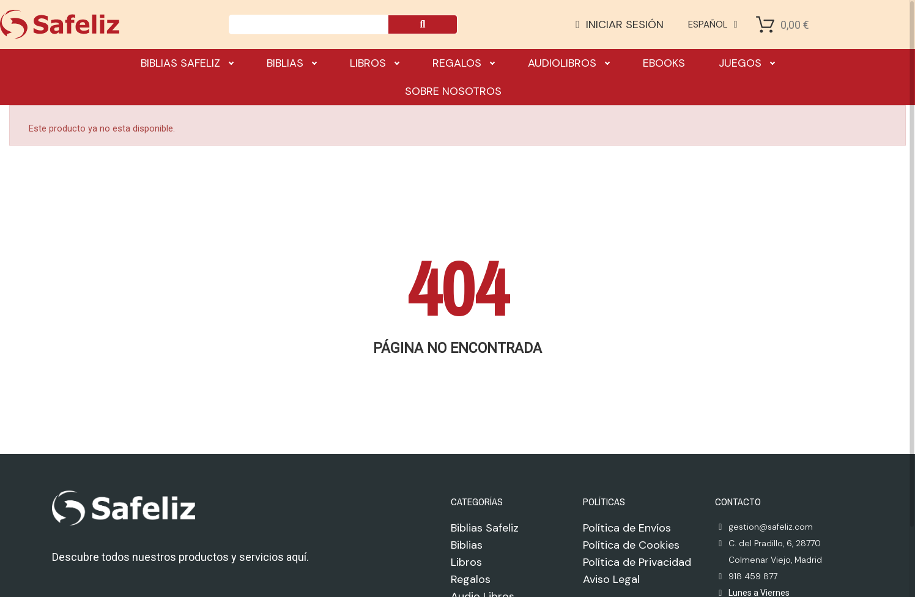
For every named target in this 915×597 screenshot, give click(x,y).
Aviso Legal (611, 579)
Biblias (291, 63)
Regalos (463, 63)
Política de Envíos (627, 528)
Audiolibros (568, 63)
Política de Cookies (631, 545)
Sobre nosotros (453, 91)
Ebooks (664, 63)
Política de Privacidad (637, 562)
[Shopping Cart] (765, 24)
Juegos (746, 63)
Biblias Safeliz (187, 63)
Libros (374, 63)
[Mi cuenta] (619, 24)
